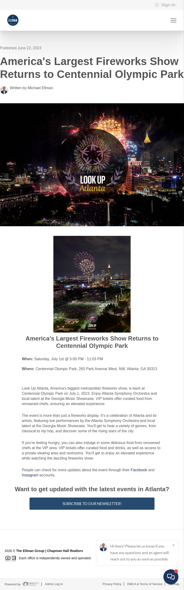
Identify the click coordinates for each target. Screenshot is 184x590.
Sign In (165, 5)
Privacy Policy (112, 584)
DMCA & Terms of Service (144, 584)
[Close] (173, 545)
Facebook (139, 470)
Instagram (30, 475)
